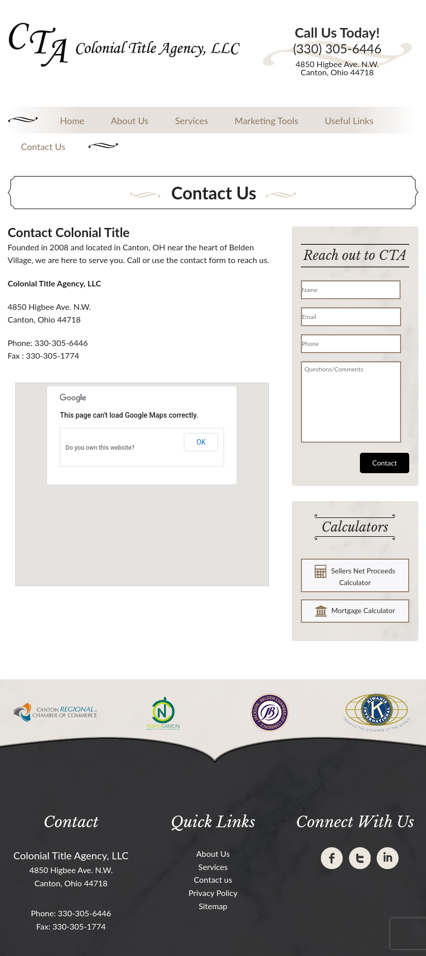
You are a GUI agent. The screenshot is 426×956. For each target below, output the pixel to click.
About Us (129, 120)
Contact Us (43, 146)
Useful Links (349, 120)
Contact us (213, 879)
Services (191, 120)
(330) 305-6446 (337, 48)
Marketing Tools (266, 120)
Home (72, 120)
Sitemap (213, 906)
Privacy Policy (213, 892)
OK (200, 442)
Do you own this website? (100, 447)
